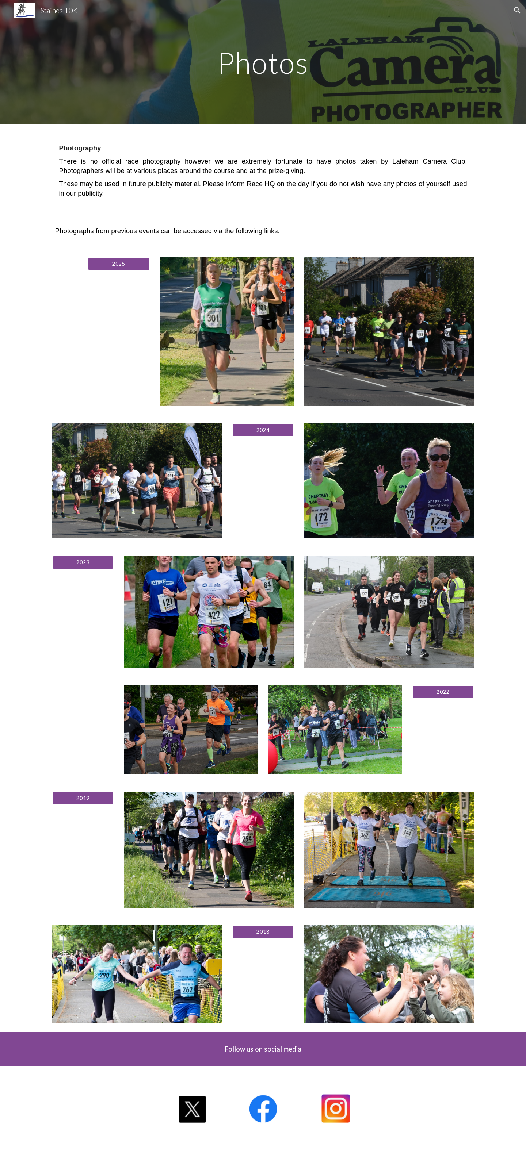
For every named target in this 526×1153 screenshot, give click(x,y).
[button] (517, 10)
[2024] (263, 430)
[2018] (263, 931)
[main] (263, 61)
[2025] (118, 263)
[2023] (83, 562)
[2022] (443, 692)
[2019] (83, 798)
